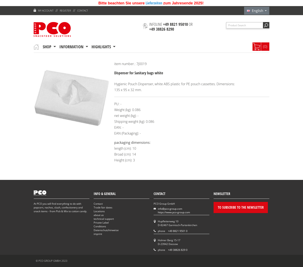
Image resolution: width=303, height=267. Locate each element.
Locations (99, 211)
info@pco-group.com (170, 209)
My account (45, 10)
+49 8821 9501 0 (177, 231)
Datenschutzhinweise (106, 230)
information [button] (72, 47)
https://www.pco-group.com (174, 212)
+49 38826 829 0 (177, 250)
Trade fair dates (103, 207)
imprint (98, 234)
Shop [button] (47, 47)
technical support (104, 219)
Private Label (101, 222)
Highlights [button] (102, 47)
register (65, 10)
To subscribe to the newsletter (241, 207)
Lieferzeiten (154, 2)
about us (99, 215)
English (255, 10)
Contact (82, 10)
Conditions (100, 226)
